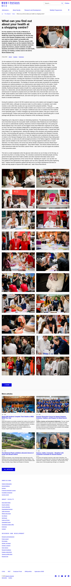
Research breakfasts (6, 550)
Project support (5, 539)
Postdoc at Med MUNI (7, 552)
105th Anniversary (6, 511)
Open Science (5, 547)
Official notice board (6, 513)
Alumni (10, 56)
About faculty (8, 499)
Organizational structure (7, 509)
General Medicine (6, 486)
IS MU (3, 571)
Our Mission (4, 515)
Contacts (4, 529)
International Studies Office (8, 524)
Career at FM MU (6, 520)
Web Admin (4, 577)
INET (9, 571)
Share (6, 385)
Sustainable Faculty (6, 522)
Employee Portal (17, 571)
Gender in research (6, 545)
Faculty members (5, 504)
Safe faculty (4, 518)
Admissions (6, 480)
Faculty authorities (6, 507)
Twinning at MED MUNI (7, 554)
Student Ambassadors (7, 483)
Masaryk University (9, 576)
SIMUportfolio (28, 571)
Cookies (10, 577)
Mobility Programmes (56, 10)
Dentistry (4, 488)
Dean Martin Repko (6, 502)
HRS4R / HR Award (6, 543)
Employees (21, 56)
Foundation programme (7, 492)
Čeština (67, 3)
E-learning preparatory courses (9, 490)
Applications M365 (39, 571)
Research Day (5, 556)
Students (15, 56)
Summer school (5, 494)
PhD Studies (4, 541)
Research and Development (13, 533)
